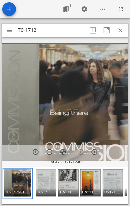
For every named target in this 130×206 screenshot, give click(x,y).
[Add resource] (9, 9)
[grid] (65, 185)
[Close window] (120, 30)
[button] (17, 183)
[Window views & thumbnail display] (93, 30)
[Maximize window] (106, 30)
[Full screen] (121, 9)
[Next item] (94, 152)
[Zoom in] (36, 152)
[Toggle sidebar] (10, 30)
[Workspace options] (102, 9)
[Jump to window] (66, 9)
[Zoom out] (49, 152)
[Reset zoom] (63, 152)
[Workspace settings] (84, 9)
